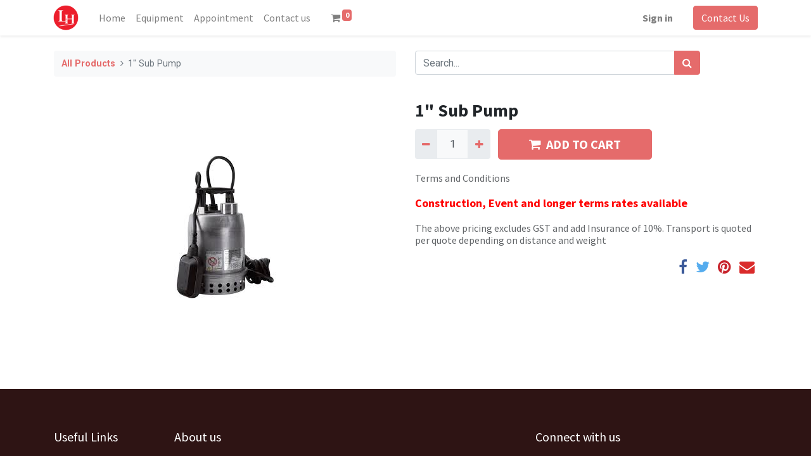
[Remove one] (426, 143)
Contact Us (725, 17)
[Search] (687, 63)
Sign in (657, 17)
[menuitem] (112, 17)
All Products (88, 63)
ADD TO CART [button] (575, 144)
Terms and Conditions (462, 178)
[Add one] (479, 143)
